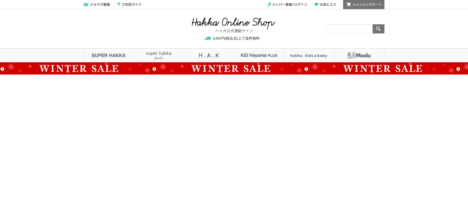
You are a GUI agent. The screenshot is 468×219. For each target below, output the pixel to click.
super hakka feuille (158, 55)
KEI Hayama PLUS (259, 55)
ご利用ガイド (129, 4)
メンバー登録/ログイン (287, 4)
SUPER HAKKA (108, 55)
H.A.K (209, 55)
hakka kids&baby (309, 55)
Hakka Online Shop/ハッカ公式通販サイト (233, 25)
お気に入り (325, 4)
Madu (359, 55)
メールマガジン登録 (97, 4)
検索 (378, 28)
